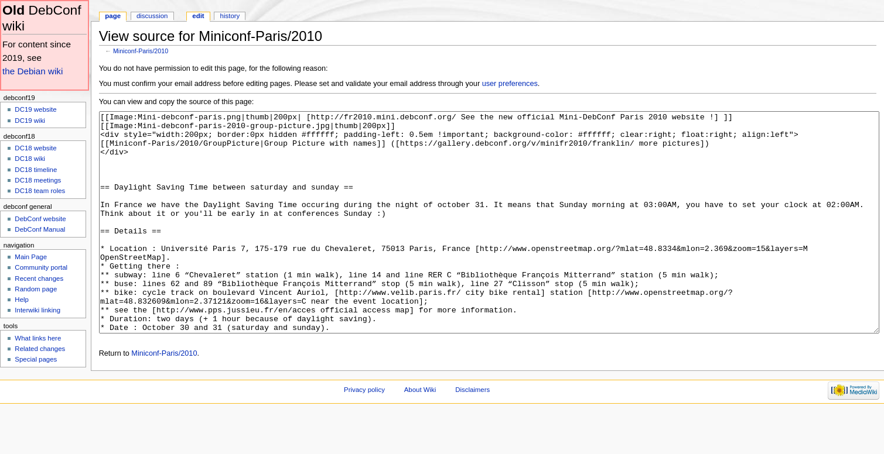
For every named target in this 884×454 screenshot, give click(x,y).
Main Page (31, 256)
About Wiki (420, 433)
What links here (38, 338)
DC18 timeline (36, 169)
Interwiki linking (37, 310)
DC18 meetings (38, 180)
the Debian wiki (32, 71)
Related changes (40, 348)
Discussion (152, 15)
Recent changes (39, 278)
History (230, 15)
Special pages (36, 359)
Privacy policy (364, 433)
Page (113, 15)
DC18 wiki (30, 158)
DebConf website (40, 218)
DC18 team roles (40, 190)
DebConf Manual (40, 229)
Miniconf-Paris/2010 (140, 50)
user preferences (510, 84)
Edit (198, 15)
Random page (36, 289)
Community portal (41, 267)
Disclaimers (472, 433)
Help (22, 299)
